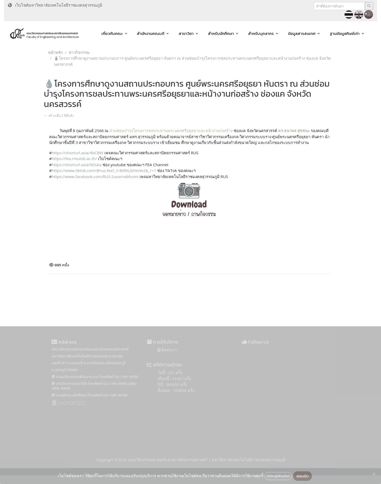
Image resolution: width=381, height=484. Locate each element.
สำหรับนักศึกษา (221, 33)
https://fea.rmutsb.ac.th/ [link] (74, 158)
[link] (95, 176)
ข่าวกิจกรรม (79, 52)
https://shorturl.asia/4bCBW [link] (77, 152)
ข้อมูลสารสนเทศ (301, 33)
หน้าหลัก (55, 52)
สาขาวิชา (186, 33)
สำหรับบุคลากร (261, 33)
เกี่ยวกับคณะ (112, 33)
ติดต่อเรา (167, 355)
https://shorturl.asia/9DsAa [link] (77, 164)
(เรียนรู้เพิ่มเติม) (278, 475)
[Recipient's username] (339, 6)
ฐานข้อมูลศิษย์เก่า (345, 33)
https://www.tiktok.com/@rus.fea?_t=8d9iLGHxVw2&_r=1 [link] (104, 170)
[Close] (374, 474)
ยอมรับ (302, 476)
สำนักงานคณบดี (150, 33)
